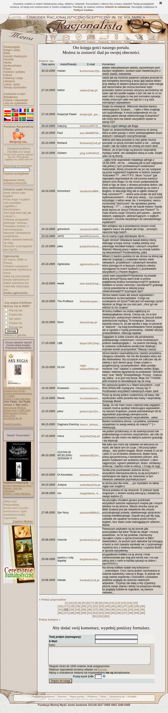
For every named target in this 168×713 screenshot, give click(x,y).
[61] (95, 616)
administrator (113, 702)
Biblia (7, 53)
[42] (124, 609)
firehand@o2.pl (90, 143)
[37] (95, 609)
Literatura (9, 81)
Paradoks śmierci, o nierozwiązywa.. (16, 227)
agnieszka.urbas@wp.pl (96, 264)
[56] (119, 613)
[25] (113, 606)
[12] (117, 603)
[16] (60, 606)
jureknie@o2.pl (90, 540)
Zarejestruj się (117, 700)
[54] (107, 613)
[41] (118, 609)
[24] (107, 606)
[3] (75, 603)
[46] (60, 613)
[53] (101, 613)
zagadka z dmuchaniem (12, 207)
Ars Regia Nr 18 (13, 418)
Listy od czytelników (15, 103)
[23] (101, 606)
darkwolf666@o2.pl (93, 512)
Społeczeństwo (13, 65)
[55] (113, 613)
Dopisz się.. (47, 61)
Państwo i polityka (14, 71)
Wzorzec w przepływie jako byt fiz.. (18, 247)
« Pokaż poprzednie (52, 599)
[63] (106, 616)
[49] (77, 613)
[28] (130, 606)
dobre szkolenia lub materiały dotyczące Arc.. (16, 286)
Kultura (8, 75)
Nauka (7, 62)
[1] (66, 603)
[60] (142, 613)
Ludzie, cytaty (12, 84)
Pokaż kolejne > (49, 619)
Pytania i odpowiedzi (16, 100)
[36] (89, 609)
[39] (107, 609)
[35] (83, 609)
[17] (66, 606)
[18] (71, 606)
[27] (124, 606)
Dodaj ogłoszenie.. (16, 293)
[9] (101, 603)
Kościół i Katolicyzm (15, 56)
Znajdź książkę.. (13, 424)
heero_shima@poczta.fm (97, 424)
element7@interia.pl (93, 475)
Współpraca (11, 97)
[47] (66, 613)
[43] (130, 609)
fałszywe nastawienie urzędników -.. (17, 234)
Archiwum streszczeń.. (16, 183)
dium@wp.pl (88, 322)
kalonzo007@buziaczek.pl (97, 126)
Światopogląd (12, 47)
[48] (71, 613)
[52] (95, 613)
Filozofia (9, 59)
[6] (88, 603)
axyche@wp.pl (90, 436)
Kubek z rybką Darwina (17, 398)
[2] (71, 603)
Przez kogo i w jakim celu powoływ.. (17, 201)
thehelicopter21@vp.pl (95, 301)
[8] (96, 603)
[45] (142, 609)
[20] (83, 606)
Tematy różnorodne (15, 87)
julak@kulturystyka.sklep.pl (99, 246)
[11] (111, 603)
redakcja (99, 702)
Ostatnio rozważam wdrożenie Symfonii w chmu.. (18, 270)
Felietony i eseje (13, 78)
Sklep (103, 700)
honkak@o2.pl (90, 580)
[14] (129, 603)
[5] (84, 603)
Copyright (69, 702)
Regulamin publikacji (43, 700)
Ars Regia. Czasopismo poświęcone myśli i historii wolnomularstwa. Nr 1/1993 (18, 392)
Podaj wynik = (83, 679)
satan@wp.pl (89, 90)
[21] (89, 606)
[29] (136, 606)
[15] (135, 603)
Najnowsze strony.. (15, 180)
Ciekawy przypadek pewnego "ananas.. (16, 221)
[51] (89, 613)
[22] (95, 606)
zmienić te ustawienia (117, 7)
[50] (83, 613)
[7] (92, 603)
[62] (101, 616)
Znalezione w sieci (14, 94)
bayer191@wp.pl (91, 343)
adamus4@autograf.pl (95, 388)
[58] (130, 613)
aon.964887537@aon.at (96, 133)
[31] (60, 609)
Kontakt (132, 700)
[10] (105, 603)
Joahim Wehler (22, 521)
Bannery (62, 700)
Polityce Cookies (83, 10)
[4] (79, 603)
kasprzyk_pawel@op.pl (96, 114)
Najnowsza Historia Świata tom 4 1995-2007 (17, 409)
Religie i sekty (12, 50)
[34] (77, 609)
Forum (102, 672)
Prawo (7, 68)
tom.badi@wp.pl (91, 283)
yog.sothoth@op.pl (93, 153)
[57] (124, 613)
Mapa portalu (77, 700)
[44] (136, 609)
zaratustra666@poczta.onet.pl (100, 191)
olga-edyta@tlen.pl (89, 367)
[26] (119, 606)
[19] (77, 606)
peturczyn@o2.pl (91, 411)
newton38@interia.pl (94, 455)
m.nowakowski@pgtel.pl (96, 398)
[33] (71, 609)
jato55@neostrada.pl (94, 236)
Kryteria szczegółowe (16, 173)
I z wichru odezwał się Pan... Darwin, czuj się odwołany (18, 486)
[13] (123, 603)
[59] (136, 613)
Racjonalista (54, 702)
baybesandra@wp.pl (94, 559)
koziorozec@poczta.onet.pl (98, 71)
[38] (101, 609)
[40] (112, 609)
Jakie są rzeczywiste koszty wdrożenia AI (17, 278)
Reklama (92, 700)
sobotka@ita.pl (90, 485)
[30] (142, 606)
